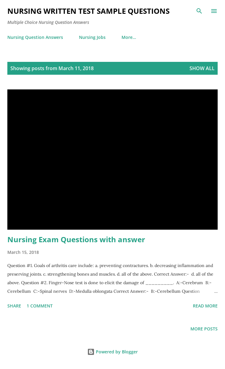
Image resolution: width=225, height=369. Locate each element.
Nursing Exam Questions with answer (76, 239)
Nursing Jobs (92, 37)
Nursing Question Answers (35, 37)
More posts (204, 329)
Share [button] (14, 306)
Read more (205, 306)
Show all (202, 68)
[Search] (199, 11)
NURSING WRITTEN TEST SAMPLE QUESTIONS (88, 11)
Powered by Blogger (112, 352)
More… (129, 37)
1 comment (40, 306)
